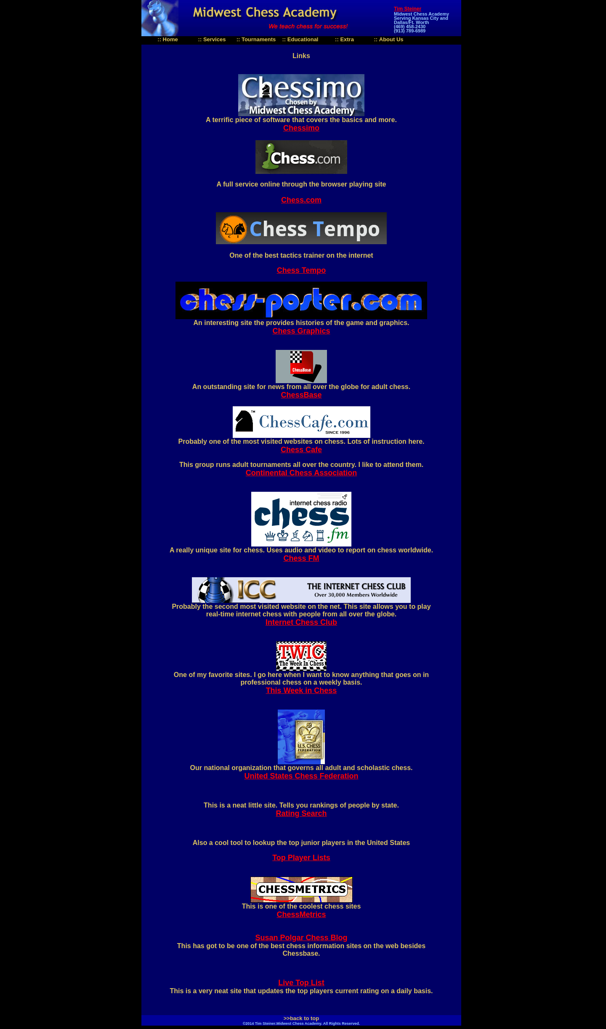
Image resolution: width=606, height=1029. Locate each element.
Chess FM (301, 558)
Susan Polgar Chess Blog (301, 937)
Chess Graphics (301, 331)
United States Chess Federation (301, 776)
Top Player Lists (301, 857)
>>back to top (301, 1018)
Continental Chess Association (301, 473)
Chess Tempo (301, 270)
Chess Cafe (301, 449)
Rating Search (301, 813)
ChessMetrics (301, 914)
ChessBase (301, 395)
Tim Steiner (407, 9)
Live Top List (301, 982)
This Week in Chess (301, 690)
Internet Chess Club (301, 622)
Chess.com (301, 200)
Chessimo (301, 128)
